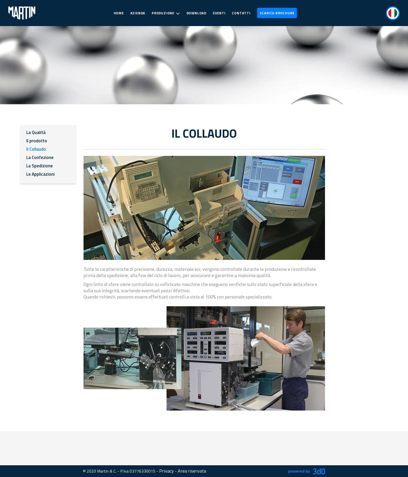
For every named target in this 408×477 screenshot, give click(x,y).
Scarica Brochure (277, 13)
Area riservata (192, 470)
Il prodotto (36, 140)
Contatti (241, 13)
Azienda (137, 13)
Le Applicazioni (40, 174)
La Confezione (40, 157)
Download (196, 13)
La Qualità (36, 132)
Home (119, 13)
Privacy (166, 470)
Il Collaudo (36, 149)
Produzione (166, 13)
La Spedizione (39, 165)
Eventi (219, 13)
